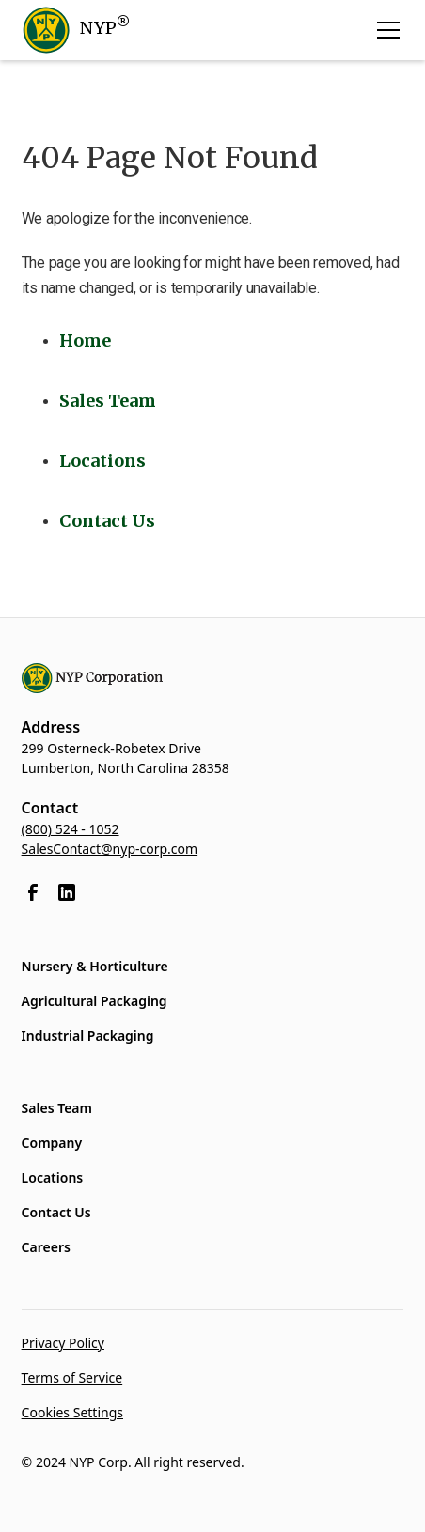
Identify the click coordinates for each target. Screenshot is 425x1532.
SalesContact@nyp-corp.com (110, 849)
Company (52, 1143)
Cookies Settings (72, 1412)
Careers (46, 1247)
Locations (53, 1177)
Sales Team (57, 1108)
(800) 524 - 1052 (70, 829)
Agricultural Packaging (94, 1001)
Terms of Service (72, 1377)
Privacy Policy (63, 1343)
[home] (76, 30)
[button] (384, 30)
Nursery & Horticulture (95, 966)
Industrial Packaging (88, 1036)
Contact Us (56, 1212)
